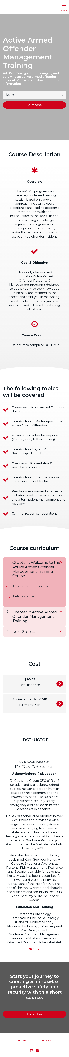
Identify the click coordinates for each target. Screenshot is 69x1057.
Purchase (35, 105)
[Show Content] (60, 561)
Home (22, 1032)
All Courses (42, 1032)
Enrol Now (60, 683)
